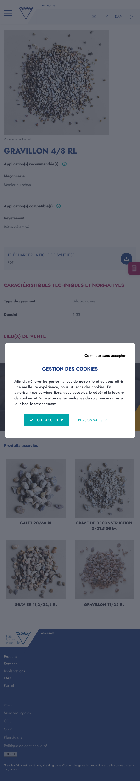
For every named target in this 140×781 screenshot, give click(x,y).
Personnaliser (92, 420)
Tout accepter (49, 420)
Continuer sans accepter (105, 355)
